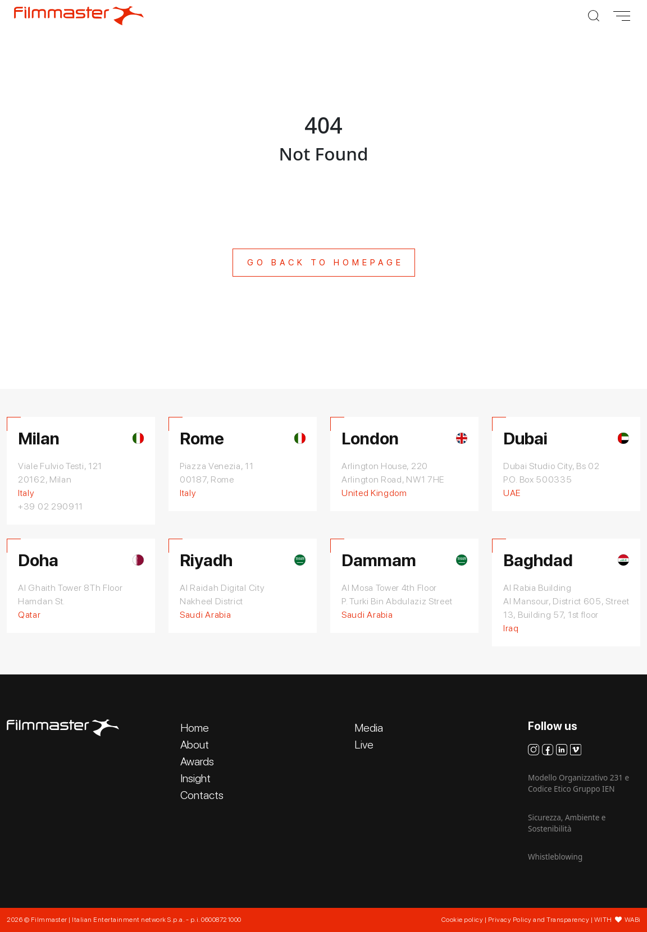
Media (368, 727)
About (194, 744)
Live (363, 744)
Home (194, 727)
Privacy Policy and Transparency (539, 920)
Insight (195, 778)
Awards (197, 761)
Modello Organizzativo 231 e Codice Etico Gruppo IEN (578, 783)
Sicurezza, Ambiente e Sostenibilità (567, 823)
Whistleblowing (555, 857)
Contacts (202, 795)
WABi (633, 920)
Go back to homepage (325, 263)
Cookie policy (462, 920)
